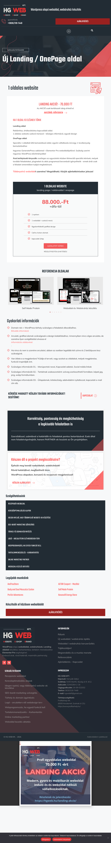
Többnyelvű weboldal (24, 171)
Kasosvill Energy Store (67, 595)
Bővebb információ (20, 331)
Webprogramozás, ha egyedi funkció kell (24, 546)
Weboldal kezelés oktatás (18, 566)
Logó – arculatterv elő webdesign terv (24, 539)
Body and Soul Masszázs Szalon (21, 589)
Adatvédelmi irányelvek (61, 839)
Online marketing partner (18, 559)
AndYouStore (13, 584)
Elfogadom (46, 839)
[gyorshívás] (3, 21)
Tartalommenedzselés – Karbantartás (23, 552)
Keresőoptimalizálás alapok (19, 511)
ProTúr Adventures (15, 595)
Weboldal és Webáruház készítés (80, 308)
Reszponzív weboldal (16, 504)
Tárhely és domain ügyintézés (20, 532)
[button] (69, 31)
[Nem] (108, 838)
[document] (55, 772)
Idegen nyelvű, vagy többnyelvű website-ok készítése (29, 518)
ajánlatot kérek (55, 246)
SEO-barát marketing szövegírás (21, 525)
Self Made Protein (31, 308)
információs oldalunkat (22, 342)
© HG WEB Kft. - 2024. (12, 736)
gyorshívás (13, 19)
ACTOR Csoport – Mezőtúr (68, 584)
